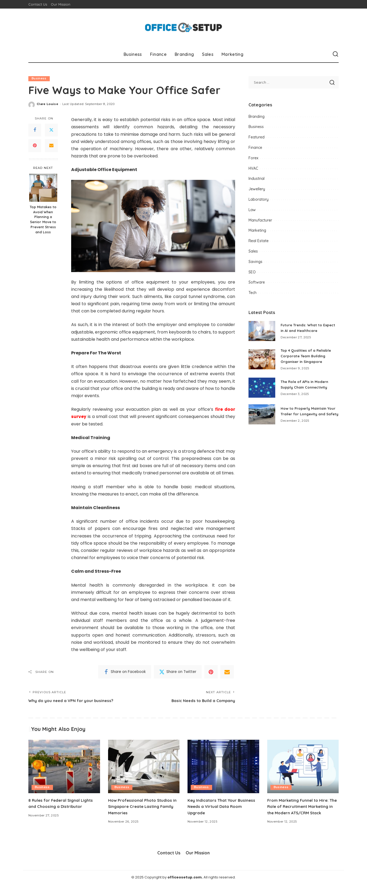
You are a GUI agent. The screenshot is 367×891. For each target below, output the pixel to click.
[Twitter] (51, 130)
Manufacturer (260, 220)
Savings (255, 261)
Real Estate (259, 240)
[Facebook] (34, 130)
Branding (257, 116)
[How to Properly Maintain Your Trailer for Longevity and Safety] (262, 416)
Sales (253, 251)
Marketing (257, 230)
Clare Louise (47, 104)
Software (257, 282)
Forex (253, 158)
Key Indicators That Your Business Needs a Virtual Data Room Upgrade (223, 807)
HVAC (253, 168)
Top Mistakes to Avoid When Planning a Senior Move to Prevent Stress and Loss (43, 219)
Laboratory (259, 199)
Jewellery (257, 189)
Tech (253, 292)
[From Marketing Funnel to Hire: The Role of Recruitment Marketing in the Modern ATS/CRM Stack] (303, 767)
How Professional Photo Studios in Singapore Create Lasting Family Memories (141, 807)
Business (39, 78)
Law (252, 209)
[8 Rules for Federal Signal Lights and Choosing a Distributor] (64, 767)
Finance (255, 147)
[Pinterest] (34, 145)
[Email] (51, 145)
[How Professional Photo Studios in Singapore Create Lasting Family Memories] (144, 767)
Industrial (257, 178)
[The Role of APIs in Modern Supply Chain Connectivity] (262, 388)
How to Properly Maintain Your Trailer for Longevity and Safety (309, 413)
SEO (252, 272)
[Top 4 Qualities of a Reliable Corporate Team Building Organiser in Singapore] (262, 359)
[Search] (335, 54)
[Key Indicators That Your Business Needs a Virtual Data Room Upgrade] (223, 767)
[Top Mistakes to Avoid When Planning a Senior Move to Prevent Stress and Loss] (43, 188)
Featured (257, 137)
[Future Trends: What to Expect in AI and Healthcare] (262, 331)
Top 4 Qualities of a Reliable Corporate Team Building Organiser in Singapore (307, 356)
